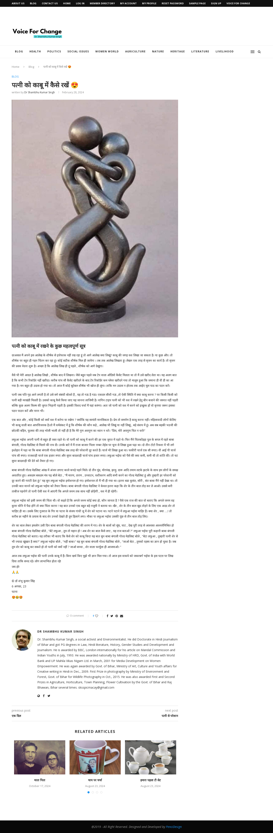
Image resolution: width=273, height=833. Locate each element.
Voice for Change (238, 3)
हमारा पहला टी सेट (150, 780)
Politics (54, 51)
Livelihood (225, 51)
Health (35, 51)
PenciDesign (174, 827)
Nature (158, 51)
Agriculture (135, 51)
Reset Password (173, 3)
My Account (128, 3)
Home (67, 3)
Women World (107, 51)
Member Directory (102, 3)
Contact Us (50, 3)
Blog (33, 3)
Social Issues (78, 51)
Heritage (177, 51)
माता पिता (39, 780)
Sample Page (197, 3)
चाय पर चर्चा (95, 780)
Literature (200, 51)
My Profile (149, 3)
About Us (18, 3)
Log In (80, 3)
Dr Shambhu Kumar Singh (39, 92)
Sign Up (216, 3)
